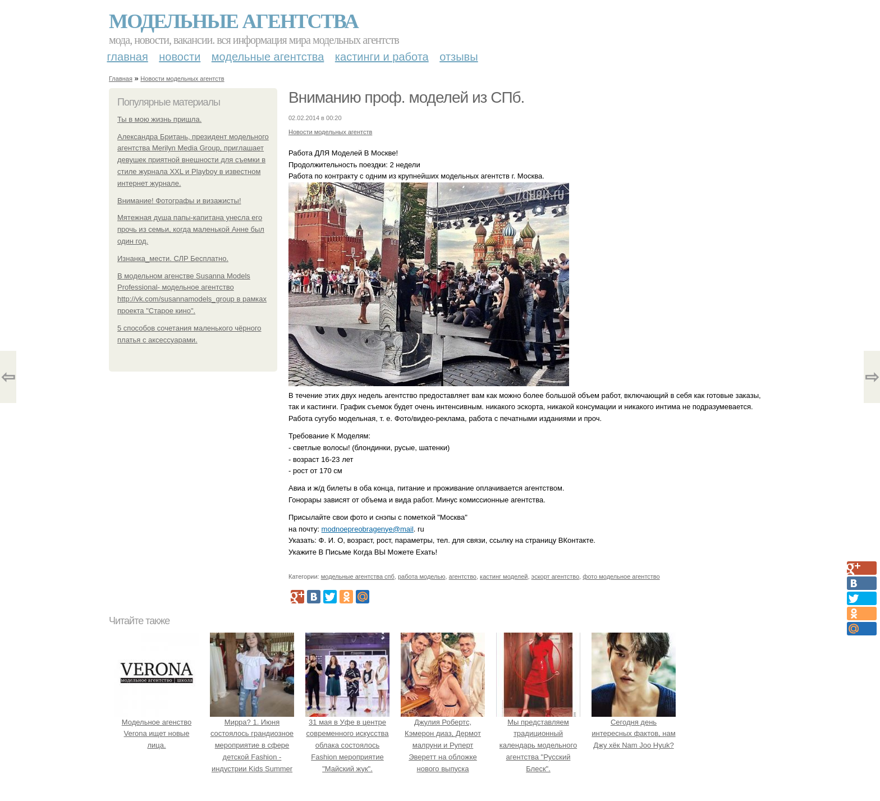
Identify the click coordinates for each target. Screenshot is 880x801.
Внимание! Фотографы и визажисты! (179, 200)
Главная (127, 57)
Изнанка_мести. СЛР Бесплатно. (172, 258)
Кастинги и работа (382, 57)
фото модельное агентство (621, 576)
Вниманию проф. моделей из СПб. (406, 97)
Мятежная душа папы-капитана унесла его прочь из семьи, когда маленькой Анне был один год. (190, 229)
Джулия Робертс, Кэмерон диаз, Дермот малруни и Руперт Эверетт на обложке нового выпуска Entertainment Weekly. (443, 745)
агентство (462, 576)
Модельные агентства (233, 21)
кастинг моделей (504, 576)
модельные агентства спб (358, 576)
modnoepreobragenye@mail (368, 529)
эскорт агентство (555, 576)
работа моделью (422, 576)
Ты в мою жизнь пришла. (159, 119)
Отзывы (458, 57)
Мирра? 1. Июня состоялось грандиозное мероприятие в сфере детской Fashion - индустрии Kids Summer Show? (252, 745)
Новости (179, 57)
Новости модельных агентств (182, 78)
